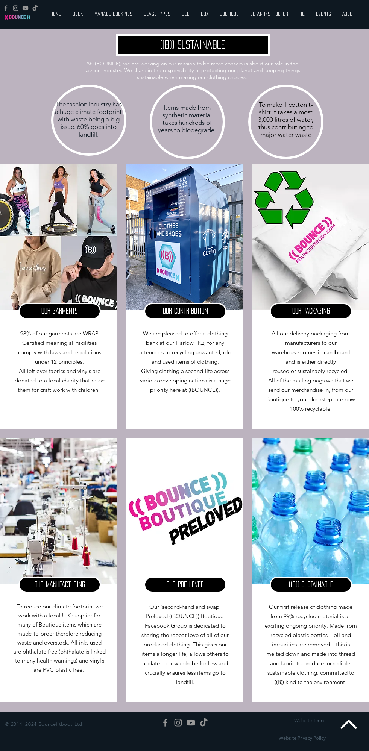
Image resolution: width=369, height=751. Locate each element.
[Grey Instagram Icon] (15, 8)
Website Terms (310, 720)
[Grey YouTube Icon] (25, 8)
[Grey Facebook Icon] (5, 8)
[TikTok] (35, 8)
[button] (59, 311)
